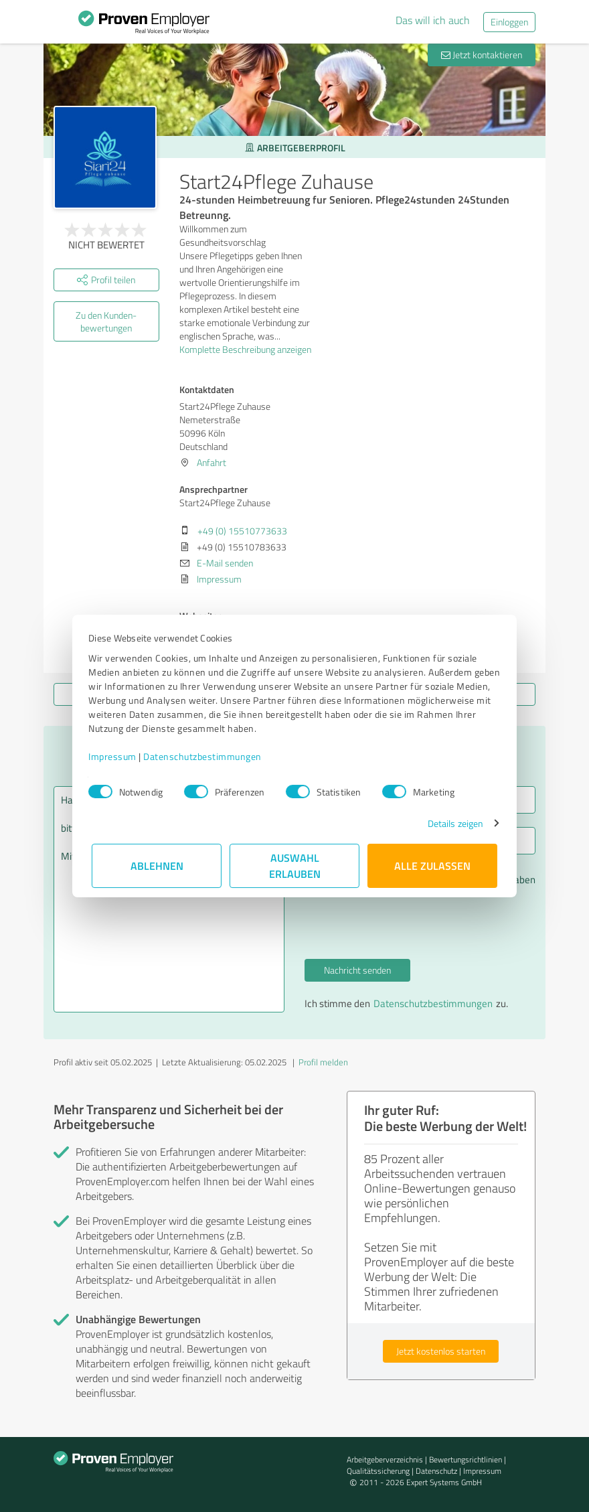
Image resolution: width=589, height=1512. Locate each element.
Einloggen (509, 21)
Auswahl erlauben (295, 865)
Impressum (116, 756)
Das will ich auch (433, 20)
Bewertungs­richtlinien (465, 1459)
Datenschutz (436, 1471)
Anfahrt (211, 462)
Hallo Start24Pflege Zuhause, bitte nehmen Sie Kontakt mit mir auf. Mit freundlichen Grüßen (169, 899)
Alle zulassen (432, 865)
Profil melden (323, 1062)
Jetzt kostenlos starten (440, 1351)
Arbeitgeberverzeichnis (385, 1459)
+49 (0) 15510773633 (242, 530)
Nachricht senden (357, 970)
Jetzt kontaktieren (481, 54)
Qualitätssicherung (378, 1471)
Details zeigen (452, 823)
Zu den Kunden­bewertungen (106, 321)
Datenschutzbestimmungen (206, 756)
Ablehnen (157, 865)
